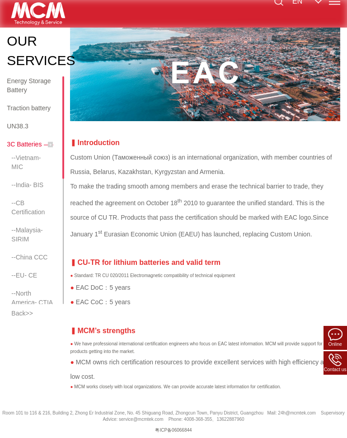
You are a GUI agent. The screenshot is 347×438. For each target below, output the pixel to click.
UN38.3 (17, 126)
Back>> (22, 313)
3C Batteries (24, 144)
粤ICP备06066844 (173, 430)
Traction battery (29, 108)
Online (335, 337)
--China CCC (29, 257)
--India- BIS (27, 184)
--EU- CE (24, 275)
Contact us (335, 362)
